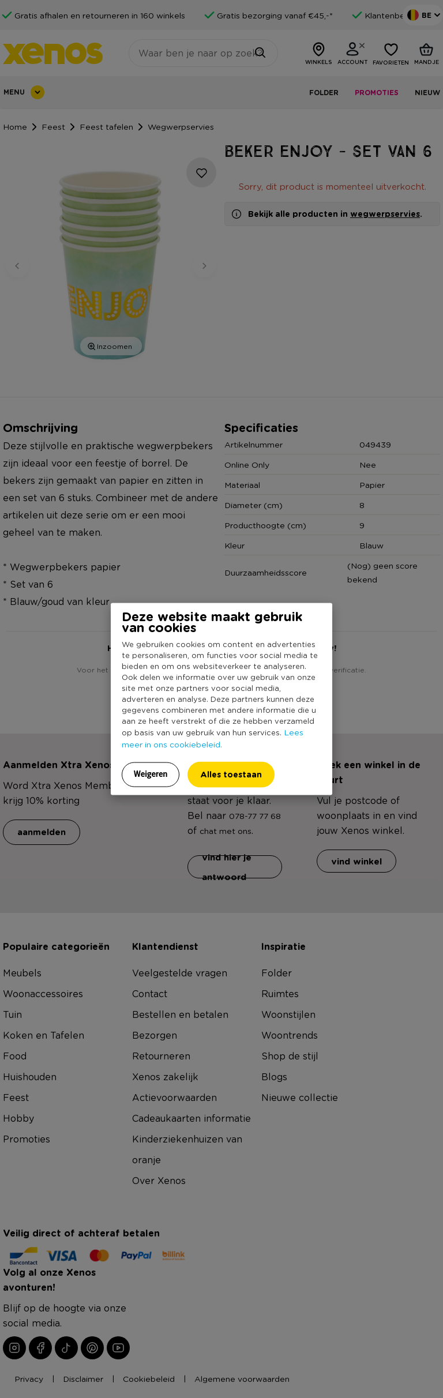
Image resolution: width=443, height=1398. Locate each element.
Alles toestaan (231, 774)
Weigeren (151, 774)
